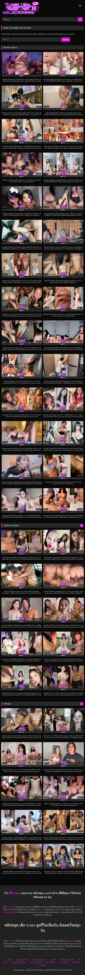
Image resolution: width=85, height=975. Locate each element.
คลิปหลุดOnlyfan (39, 960)
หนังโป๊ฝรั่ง (64, 962)
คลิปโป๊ (72, 941)
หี (8, 910)
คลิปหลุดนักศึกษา (67, 960)
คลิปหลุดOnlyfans (10, 912)
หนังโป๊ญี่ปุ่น (50, 962)
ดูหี (77, 944)
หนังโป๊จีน (76, 962)
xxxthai (77, 907)
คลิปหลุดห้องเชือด (18, 962)
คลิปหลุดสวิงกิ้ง (36, 962)
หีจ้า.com (14, 893)
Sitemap (42, 965)
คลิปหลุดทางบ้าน (22, 960)
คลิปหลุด (40, 910)
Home (9, 960)
